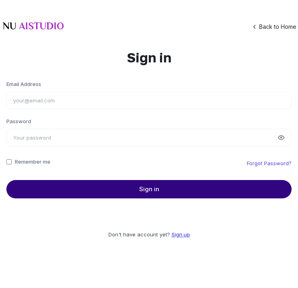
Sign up (181, 234)
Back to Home (273, 27)
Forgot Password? (269, 163)
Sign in (149, 189)
